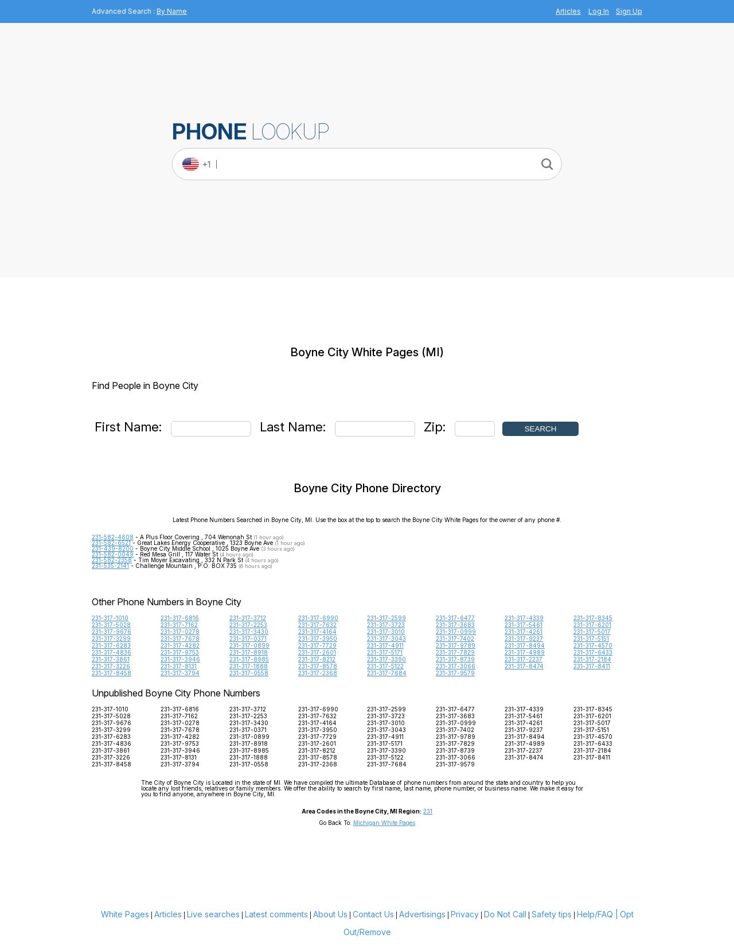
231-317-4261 (523, 631)
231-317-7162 (179, 624)
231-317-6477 (455, 617)
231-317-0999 (456, 631)
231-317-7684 (387, 672)
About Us (330, 914)
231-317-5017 (592, 631)
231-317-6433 (592, 652)
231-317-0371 (248, 638)
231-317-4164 (317, 631)
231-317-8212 (316, 659)
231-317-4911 (385, 645)
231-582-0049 (113, 554)
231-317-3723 (386, 624)
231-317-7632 (317, 624)
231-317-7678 (180, 638)
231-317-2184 (592, 659)
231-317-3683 (455, 624)
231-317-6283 (111, 645)
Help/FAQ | (597, 914)
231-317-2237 (523, 659)
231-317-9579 (455, 672)
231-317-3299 (111, 638)
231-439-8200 (113, 548)
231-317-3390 (386, 659)
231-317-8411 (591, 666)
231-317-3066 (455, 666)
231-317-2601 (317, 652)
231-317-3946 (180, 659)
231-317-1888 (248, 666)
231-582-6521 (111, 542)
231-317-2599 (386, 617)
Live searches (213, 914)
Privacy (465, 914)
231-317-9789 (455, 645)
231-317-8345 (592, 617)
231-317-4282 (180, 645)
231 (427, 811)
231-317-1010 (110, 617)
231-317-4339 (524, 617)
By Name (172, 11)
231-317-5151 (591, 638)
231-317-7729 (317, 645)
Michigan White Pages (384, 822)
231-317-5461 (523, 624)
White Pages (125, 914)
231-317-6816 (180, 617)
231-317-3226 (111, 666)
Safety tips (552, 914)
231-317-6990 (318, 617)
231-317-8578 (317, 666)
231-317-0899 (249, 645)
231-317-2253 (248, 624)
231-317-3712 (247, 617)
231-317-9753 (180, 652)
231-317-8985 (249, 659)
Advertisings (422, 914)
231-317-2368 (317, 672)
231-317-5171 (385, 652)
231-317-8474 (524, 666)
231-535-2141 (110, 565)
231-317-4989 (525, 652)
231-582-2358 (112, 559)
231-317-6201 (592, 624)
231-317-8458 (111, 672)
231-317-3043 (386, 638)
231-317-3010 (386, 631)
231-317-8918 (248, 652)
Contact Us (373, 914)
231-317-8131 (179, 666)
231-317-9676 (111, 631)
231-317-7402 (455, 638)
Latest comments (276, 914)
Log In (598, 11)
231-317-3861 (111, 659)
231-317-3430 (248, 631)
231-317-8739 (455, 659)
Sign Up (629, 11)
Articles (568, 11)
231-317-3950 (317, 638)
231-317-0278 (180, 631)
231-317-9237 (524, 638)
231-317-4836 (111, 652)
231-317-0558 (248, 672)
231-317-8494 (525, 645)
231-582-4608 (113, 537)
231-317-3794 (180, 672)
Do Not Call (505, 914)
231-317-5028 (111, 624)
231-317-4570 (592, 645)
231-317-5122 (385, 666)
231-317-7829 (455, 652)
